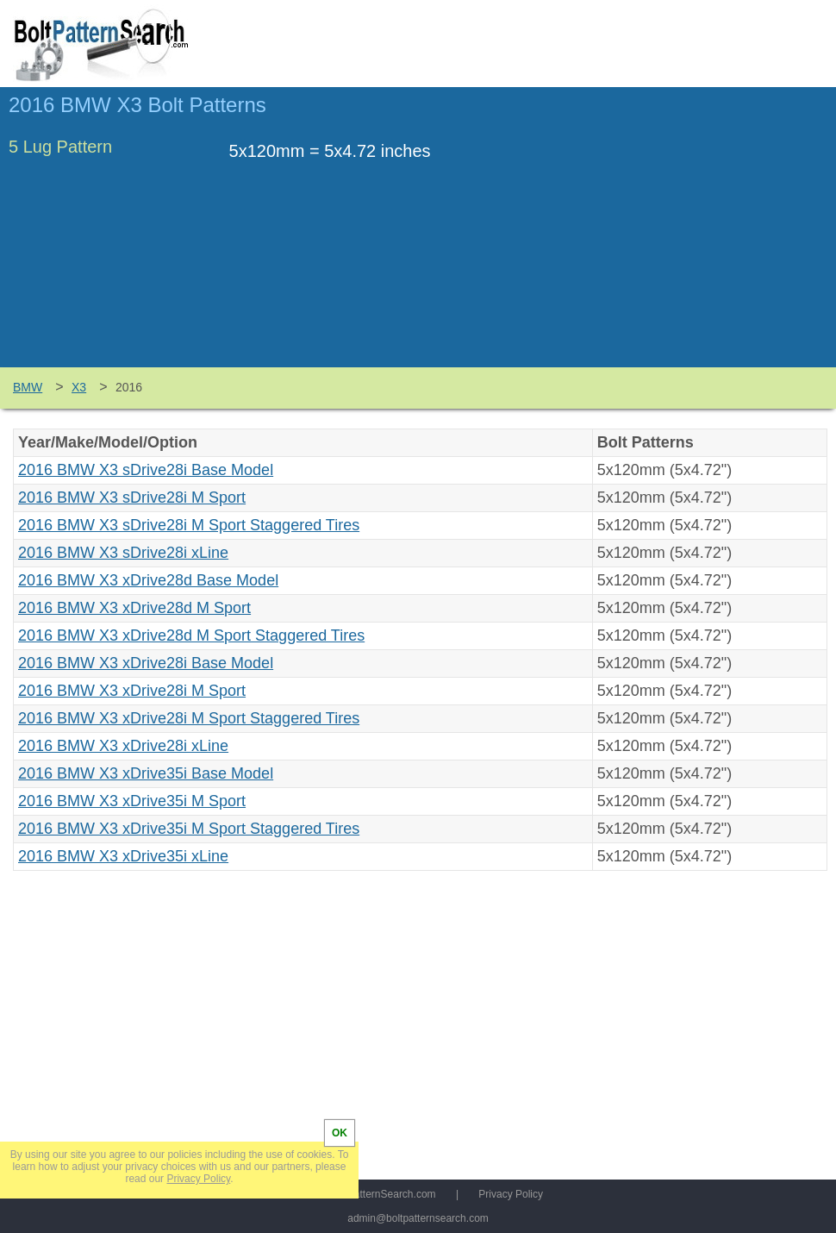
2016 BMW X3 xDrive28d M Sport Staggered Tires (191, 635)
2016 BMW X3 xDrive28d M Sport (134, 607)
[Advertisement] (682, 235)
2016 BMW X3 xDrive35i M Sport (132, 801)
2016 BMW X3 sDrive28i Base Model (145, 470)
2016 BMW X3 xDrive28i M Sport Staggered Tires (188, 718)
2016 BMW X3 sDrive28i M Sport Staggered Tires (188, 525)
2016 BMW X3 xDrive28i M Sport (132, 690)
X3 (79, 387)
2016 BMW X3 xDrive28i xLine (123, 745)
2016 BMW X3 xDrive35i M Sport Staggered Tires (188, 828)
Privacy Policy (510, 1194)
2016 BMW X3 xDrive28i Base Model (145, 663)
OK (339, 1133)
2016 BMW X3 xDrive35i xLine (123, 856)
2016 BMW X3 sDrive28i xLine (123, 552)
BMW (27, 387)
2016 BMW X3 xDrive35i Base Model (145, 773)
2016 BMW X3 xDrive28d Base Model (148, 580)
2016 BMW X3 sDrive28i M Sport (132, 497)
